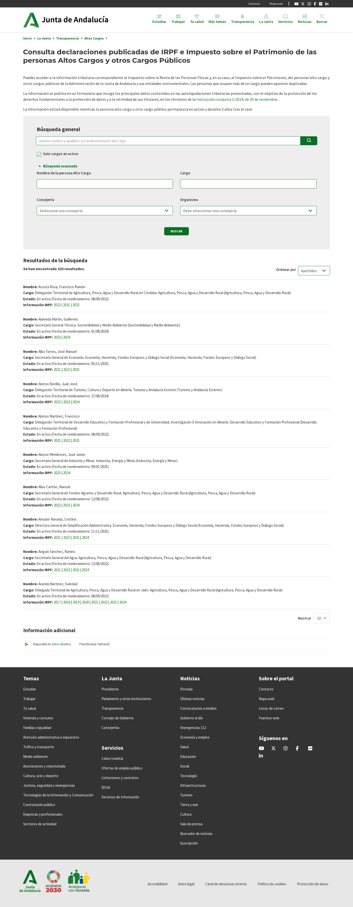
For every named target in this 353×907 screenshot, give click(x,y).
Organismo (189, 200)
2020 (85, 602)
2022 (57, 304)
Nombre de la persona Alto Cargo (64, 173)
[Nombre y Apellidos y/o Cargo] (168, 140)
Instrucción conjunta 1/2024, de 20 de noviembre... (238, 99)
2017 (57, 602)
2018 (66, 602)
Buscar (176, 231)
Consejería (45, 200)
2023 (75, 304)
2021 (66, 304)
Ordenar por (286, 269)
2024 (66, 337)
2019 (75, 602)
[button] (167, 210)
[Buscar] (308, 140)
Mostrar (304, 618)
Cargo (185, 173)
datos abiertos (61, 644)
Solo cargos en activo (60, 153)
